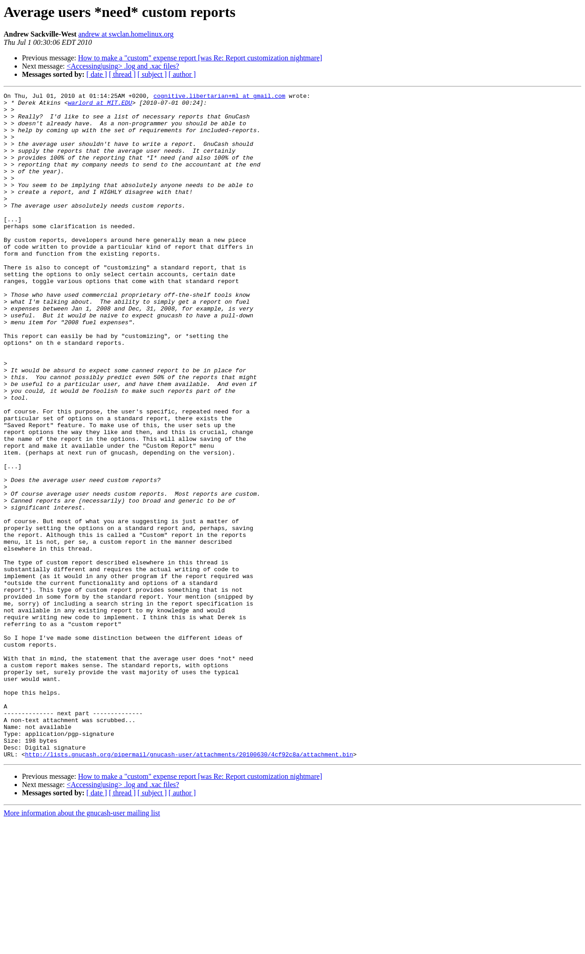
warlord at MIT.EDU (100, 105)
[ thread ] (122, 74)
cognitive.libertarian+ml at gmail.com (220, 97)
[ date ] (96, 74)
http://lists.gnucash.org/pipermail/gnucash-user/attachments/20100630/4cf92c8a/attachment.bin (189, 887)
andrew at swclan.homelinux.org (126, 34)
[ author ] (182, 74)
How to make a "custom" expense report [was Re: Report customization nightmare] (200, 58)
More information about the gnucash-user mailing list (82, 946)
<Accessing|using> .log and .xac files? (123, 66)
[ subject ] (152, 74)
